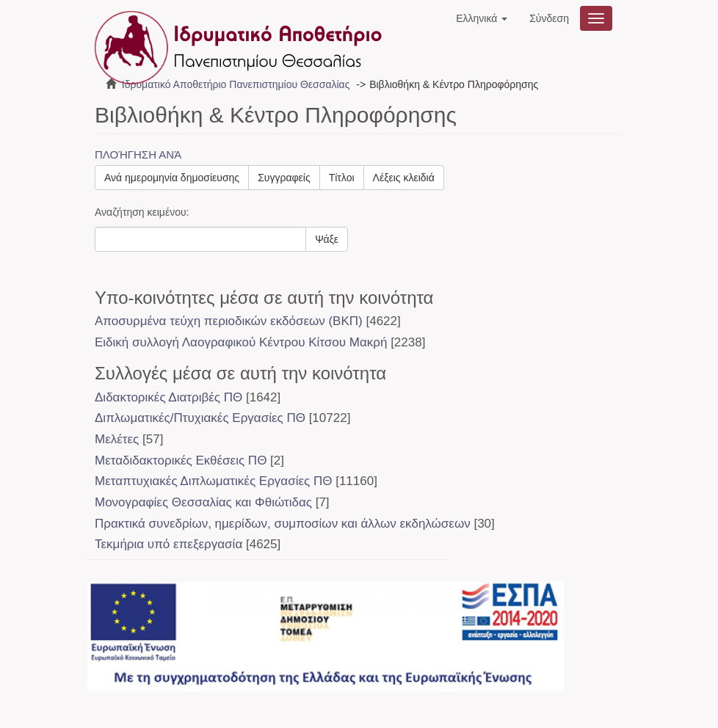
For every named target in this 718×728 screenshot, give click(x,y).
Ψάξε (326, 239)
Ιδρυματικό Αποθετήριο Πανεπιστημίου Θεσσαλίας (236, 84)
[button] (481, 18)
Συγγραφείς (284, 177)
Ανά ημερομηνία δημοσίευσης (171, 177)
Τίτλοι (342, 177)
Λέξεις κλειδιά (404, 177)
